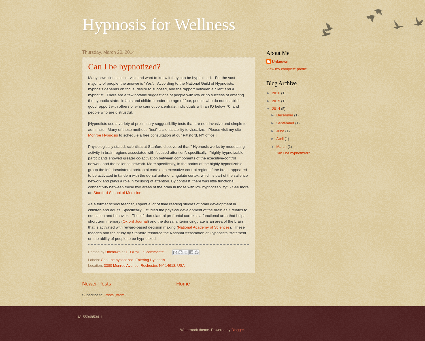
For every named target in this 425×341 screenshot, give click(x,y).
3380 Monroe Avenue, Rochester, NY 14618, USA (144, 265)
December (285, 115)
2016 (276, 93)
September (285, 123)
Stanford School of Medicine (117, 193)
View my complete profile (286, 69)
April (280, 139)
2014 (276, 108)
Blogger (237, 330)
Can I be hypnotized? (124, 66)
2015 (276, 101)
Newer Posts (96, 284)
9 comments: (154, 252)
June (280, 131)
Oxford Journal (135, 221)
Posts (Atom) (115, 295)
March (281, 146)
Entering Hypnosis (150, 260)
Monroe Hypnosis (103, 135)
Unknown (280, 61)
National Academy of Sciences (204, 227)
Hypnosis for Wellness (158, 24)
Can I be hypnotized (117, 260)
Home (183, 284)
